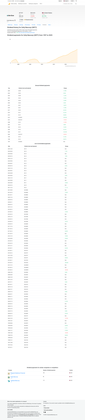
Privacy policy (46, 407)
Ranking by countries (22, 3)
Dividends (44, 24)
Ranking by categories (33, 3)
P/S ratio (39, 24)
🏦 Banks (21, 19)
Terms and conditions (48, 410)
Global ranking (14, 3)
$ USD (72, 1)
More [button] (49, 24)
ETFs (41, 3)
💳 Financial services (28, 19)
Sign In (60, 1)
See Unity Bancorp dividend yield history (27, 32)
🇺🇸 (66, 1)
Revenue (16, 24)
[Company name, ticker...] (70, 4)
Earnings (21, 24)
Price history (27, 24)
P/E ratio (33, 24)
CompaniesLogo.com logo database (26, 414)
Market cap (10, 24)
